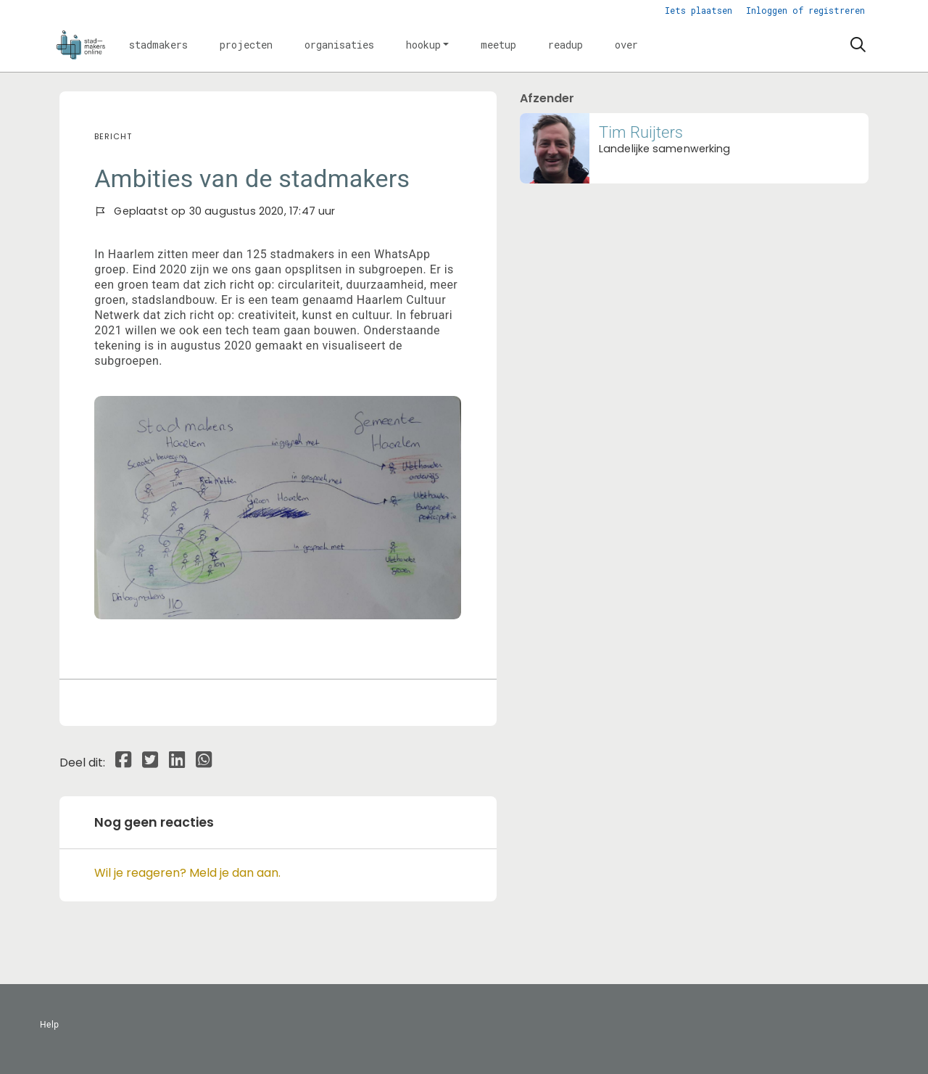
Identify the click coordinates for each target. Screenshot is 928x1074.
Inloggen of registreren (805, 10)
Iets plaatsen (698, 10)
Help (49, 1025)
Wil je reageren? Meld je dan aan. (187, 872)
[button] (158, 45)
